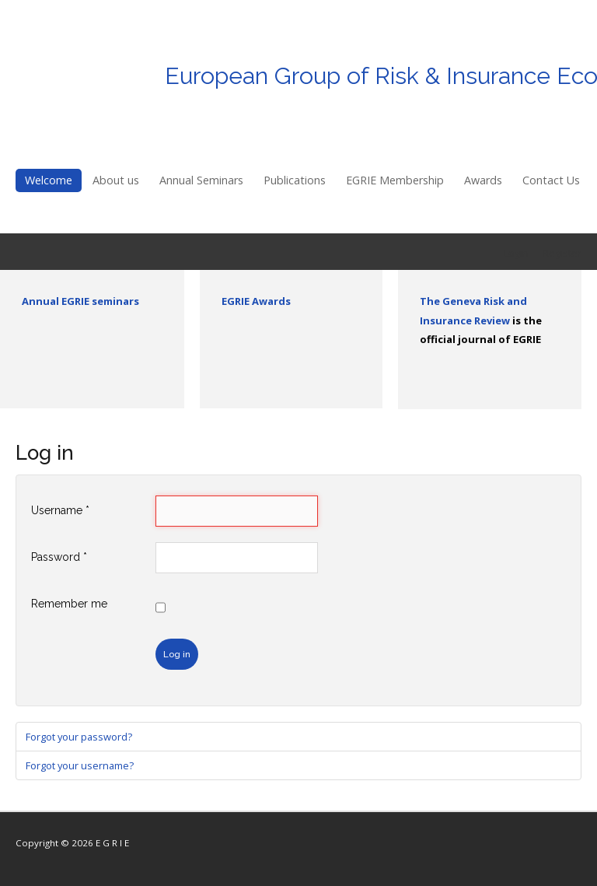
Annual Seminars (201, 180)
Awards (483, 180)
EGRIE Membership (395, 180)
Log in (176, 654)
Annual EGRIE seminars (80, 301)
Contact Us (551, 180)
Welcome (48, 180)
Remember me (69, 603)
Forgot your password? (79, 737)
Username (60, 510)
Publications (295, 180)
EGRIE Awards (256, 301)
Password (59, 557)
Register (562, 253)
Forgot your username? (80, 765)
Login (516, 253)
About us (116, 180)
